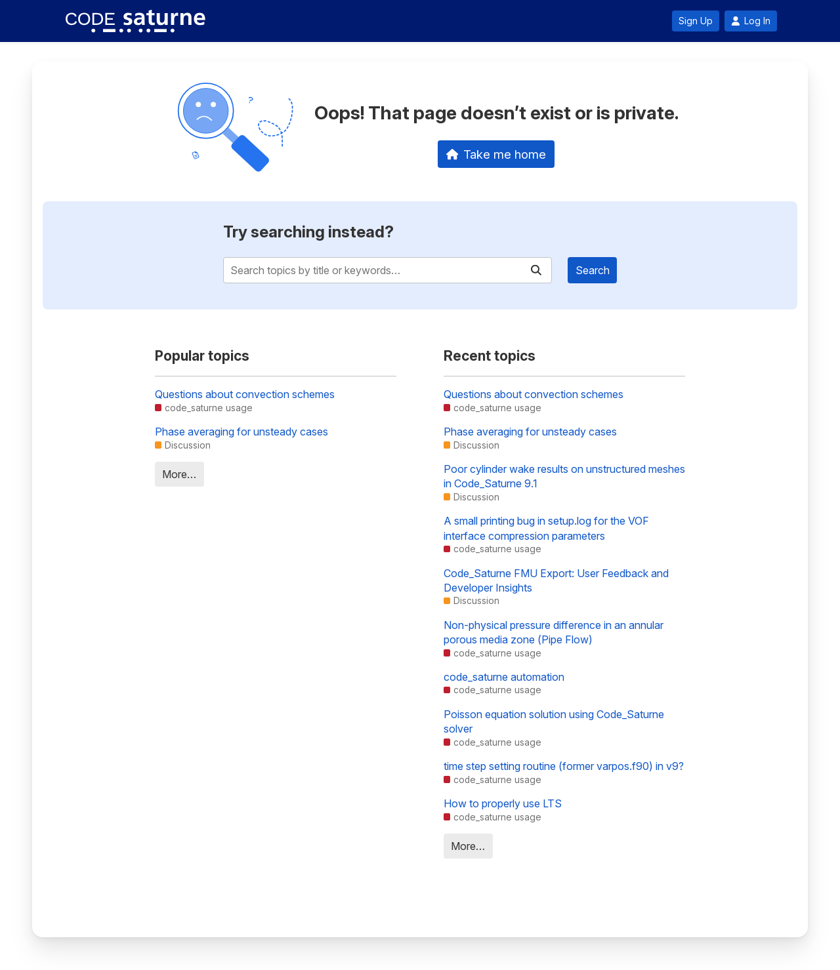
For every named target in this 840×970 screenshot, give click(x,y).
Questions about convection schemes (245, 394)
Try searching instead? (308, 231)
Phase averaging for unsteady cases (241, 431)
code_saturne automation (504, 676)
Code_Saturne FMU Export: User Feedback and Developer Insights (556, 580)
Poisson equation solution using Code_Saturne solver (554, 721)
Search (593, 270)
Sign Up (696, 21)
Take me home (496, 154)
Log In (750, 21)
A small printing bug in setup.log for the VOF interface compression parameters (546, 528)
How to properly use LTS (503, 803)
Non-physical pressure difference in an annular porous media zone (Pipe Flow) (553, 632)
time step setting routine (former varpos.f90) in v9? (564, 766)
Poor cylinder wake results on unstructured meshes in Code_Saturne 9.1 (564, 476)
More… (179, 474)
